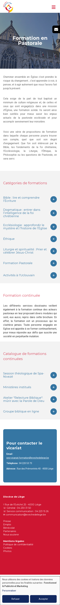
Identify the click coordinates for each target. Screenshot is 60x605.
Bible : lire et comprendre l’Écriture (21, 203)
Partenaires (9, 531)
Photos (7, 551)
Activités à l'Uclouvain (19, 280)
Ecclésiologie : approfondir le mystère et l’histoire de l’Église (25, 231)
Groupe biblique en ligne (21, 416)
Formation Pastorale (17, 267)
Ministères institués (17, 391)
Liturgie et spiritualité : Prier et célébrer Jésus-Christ (25, 255)
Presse (7, 521)
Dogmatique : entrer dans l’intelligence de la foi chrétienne (21, 217)
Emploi (7, 524)
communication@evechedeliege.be (26, 514)
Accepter (43, 599)
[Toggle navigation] (53, 7)
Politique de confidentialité (18, 544)
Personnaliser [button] (9, 590)
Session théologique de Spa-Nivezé (23, 379)
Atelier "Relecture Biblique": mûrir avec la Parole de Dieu (23, 403)
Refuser (16, 599)
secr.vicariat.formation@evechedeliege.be (27, 462)
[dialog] (30, 590)
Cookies (7, 547)
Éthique (9, 243)
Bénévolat (9, 527)
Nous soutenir (11, 534)
